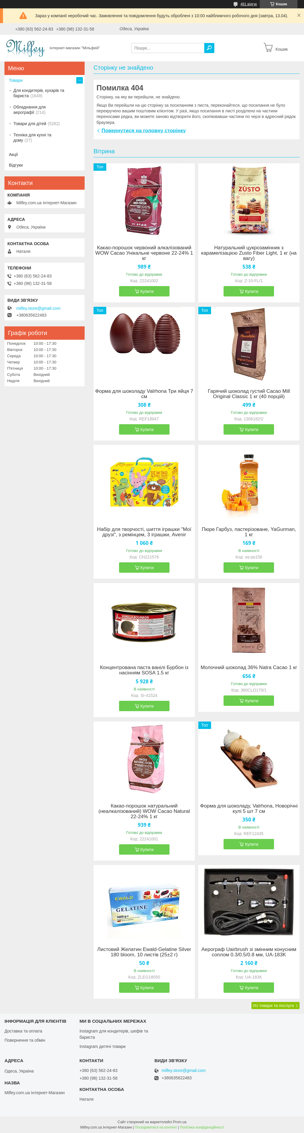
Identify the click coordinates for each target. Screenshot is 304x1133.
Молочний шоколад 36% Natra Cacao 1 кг (249, 667)
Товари (16, 80)
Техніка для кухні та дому (32, 138)
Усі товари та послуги (273, 1005)
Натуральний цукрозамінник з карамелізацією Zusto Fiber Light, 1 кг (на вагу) (249, 253)
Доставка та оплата (23, 1031)
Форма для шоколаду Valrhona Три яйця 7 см (144, 394)
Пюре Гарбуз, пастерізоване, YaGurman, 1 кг (249, 532)
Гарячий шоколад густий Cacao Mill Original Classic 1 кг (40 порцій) (249, 394)
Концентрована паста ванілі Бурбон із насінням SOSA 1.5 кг (144, 670)
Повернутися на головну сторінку (144, 130)
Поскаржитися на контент (156, 1127)
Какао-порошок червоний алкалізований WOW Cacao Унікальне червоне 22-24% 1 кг (144, 253)
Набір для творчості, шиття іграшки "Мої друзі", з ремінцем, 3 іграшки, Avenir (144, 532)
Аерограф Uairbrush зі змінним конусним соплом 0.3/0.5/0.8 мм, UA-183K (248, 952)
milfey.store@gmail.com (38, 308)
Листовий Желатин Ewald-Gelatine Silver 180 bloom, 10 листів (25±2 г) (144, 952)
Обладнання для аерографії (29, 110)
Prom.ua (179, 1122)
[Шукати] (209, 48)
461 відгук (248, 4)
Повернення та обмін (24, 1040)
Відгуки (16, 165)
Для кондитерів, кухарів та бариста (38, 93)
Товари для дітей (29, 123)
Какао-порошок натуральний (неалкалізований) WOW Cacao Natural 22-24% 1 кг (144, 811)
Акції (13, 154)
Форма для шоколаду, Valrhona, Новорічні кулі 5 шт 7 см (248, 808)
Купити (147, 291)
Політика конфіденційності (202, 1127)
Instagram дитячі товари (103, 1046)
